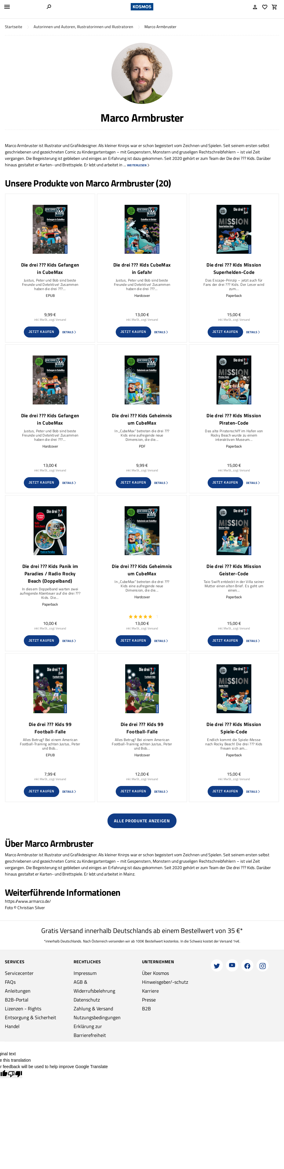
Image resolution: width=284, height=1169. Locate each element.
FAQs (10, 982)
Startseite (13, 27)
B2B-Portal (16, 999)
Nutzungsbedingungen (97, 1017)
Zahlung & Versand (93, 1008)
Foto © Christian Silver (25, 907)
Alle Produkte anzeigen (142, 820)
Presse (149, 999)
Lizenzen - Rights (23, 1008)
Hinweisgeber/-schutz (165, 982)
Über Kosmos (155, 973)
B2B (146, 1008)
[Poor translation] (15, 1074)
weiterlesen (138, 165)
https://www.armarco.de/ (28, 901)
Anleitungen (18, 990)
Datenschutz (87, 999)
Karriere (150, 990)
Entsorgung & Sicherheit (30, 1017)
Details (69, 332)
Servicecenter (19, 973)
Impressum (85, 973)
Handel (12, 1026)
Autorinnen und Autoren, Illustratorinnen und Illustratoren (83, 27)
